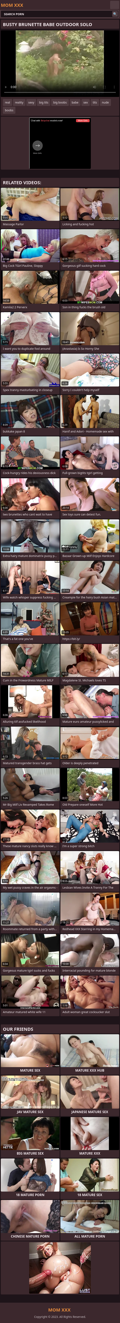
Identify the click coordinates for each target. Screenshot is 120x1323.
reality (19, 102)
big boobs (60, 102)
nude (105, 102)
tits (95, 102)
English (114, 5)
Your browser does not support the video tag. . (60, 63)
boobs (9, 110)
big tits (43, 102)
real (7, 102)
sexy (31, 102)
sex (85, 102)
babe (75, 102)
